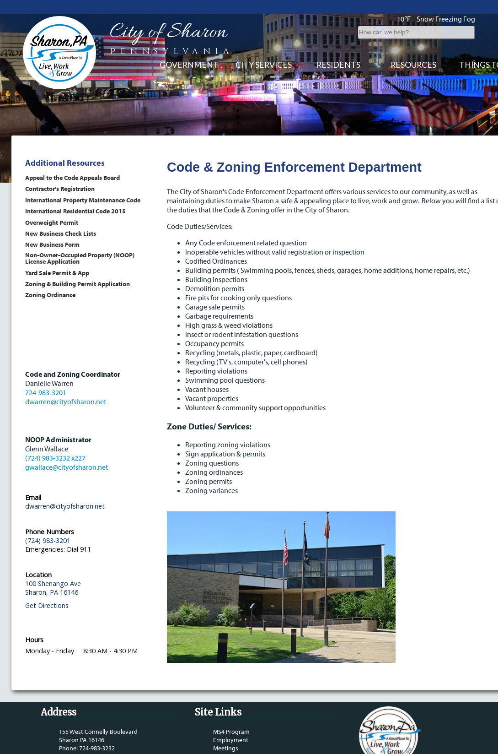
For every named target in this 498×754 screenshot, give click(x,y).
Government (189, 65)
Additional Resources (65, 162)
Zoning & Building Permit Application (77, 283)
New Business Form (52, 244)
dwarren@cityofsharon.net (65, 401)
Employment (230, 740)
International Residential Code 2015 (75, 210)
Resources (413, 65)
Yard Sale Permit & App (57, 272)
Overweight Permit (51, 222)
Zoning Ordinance (50, 294)
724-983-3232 (97, 748)
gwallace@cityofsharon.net (66, 467)
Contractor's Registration (60, 188)
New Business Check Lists (60, 233)
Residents (338, 65)
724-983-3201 (45, 392)
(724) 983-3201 (47, 540)
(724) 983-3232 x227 (55, 457)
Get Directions (47, 605)
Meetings (225, 748)
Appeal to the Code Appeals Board (72, 177)
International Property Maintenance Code (82, 199)
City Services (264, 65)
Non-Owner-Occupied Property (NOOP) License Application (79, 258)
